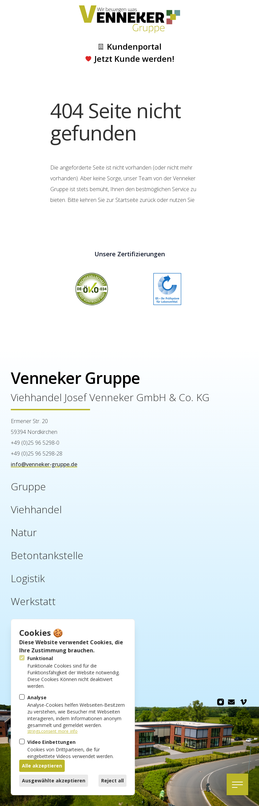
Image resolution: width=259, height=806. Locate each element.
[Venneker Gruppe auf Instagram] (220, 702)
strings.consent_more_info (52, 731)
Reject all (112, 780)
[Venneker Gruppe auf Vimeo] (243, 702)
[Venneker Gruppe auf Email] (231, 702)
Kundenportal (129, 46)
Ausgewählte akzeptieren (53, 780)
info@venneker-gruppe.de (44, 464)
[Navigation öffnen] (237, 784)
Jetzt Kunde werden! (129, 58)
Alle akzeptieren (42, 765)
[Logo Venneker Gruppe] (129, 19)
